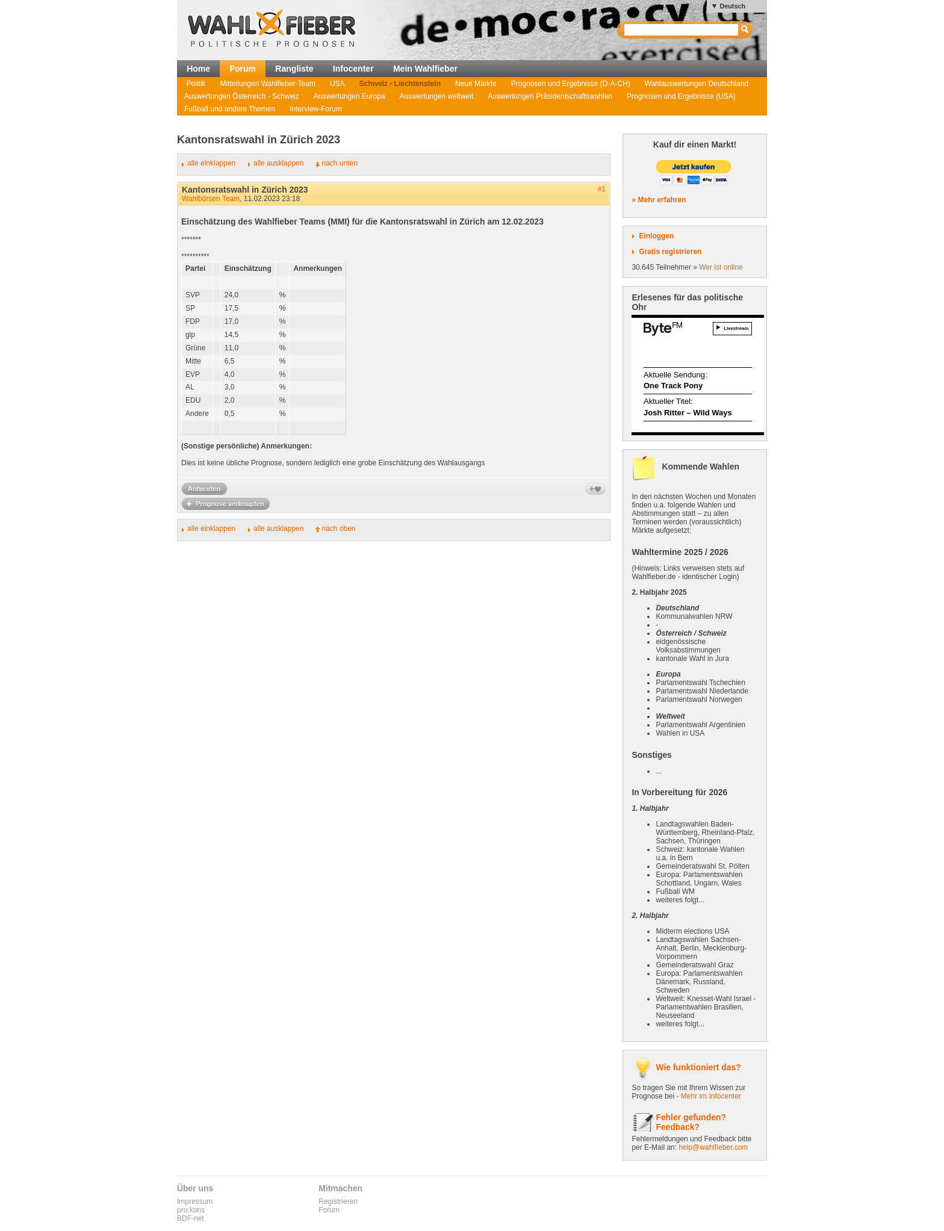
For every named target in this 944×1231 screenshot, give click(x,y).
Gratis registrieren (670, 251)
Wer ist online (720, 267)
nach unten (339, 163)
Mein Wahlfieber (425, 68)
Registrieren (338, 1201)
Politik (196, 83)
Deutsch (732, 6)
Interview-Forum (316, 109)
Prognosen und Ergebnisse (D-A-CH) (570, 83)
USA (337, 83)
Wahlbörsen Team (211, 198)
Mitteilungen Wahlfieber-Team (267, 83)
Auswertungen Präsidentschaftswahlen (550, 96)
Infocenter (353, 68)
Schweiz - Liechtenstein (400, 83)
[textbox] (682, 30)
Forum (242, 68)
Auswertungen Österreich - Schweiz (241, 96)
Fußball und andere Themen (229, 109)
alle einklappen (211, 163)
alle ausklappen (278, 163)
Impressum (195, 1201)
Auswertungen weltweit (437, 96)
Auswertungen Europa (349, 96)
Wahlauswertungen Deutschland (696, 83)
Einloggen (656, 236)
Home (198, 68)
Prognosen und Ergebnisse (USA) (681, 96)
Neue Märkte (476, 83)
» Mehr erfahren (659, 200)
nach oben (338, 528)
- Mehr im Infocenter (708, 1096)
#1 (602, 189)
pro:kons (191, 1210)
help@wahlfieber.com (713, 1147)
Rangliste (294, 68)
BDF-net (190, 1218)
